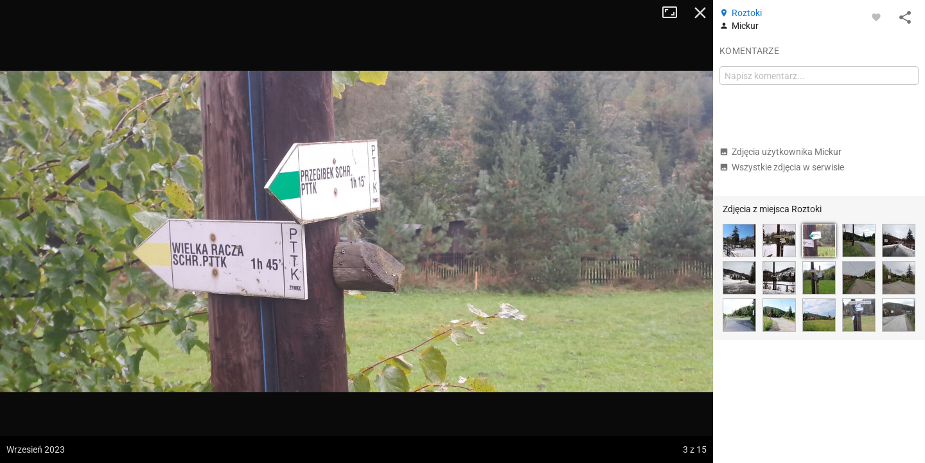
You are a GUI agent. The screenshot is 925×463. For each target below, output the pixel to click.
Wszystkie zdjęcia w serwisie (781, 167)
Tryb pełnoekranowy (674, 13)
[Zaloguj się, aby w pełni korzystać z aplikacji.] (876, 17)
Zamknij (700, 13)
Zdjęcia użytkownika (780, 152)
